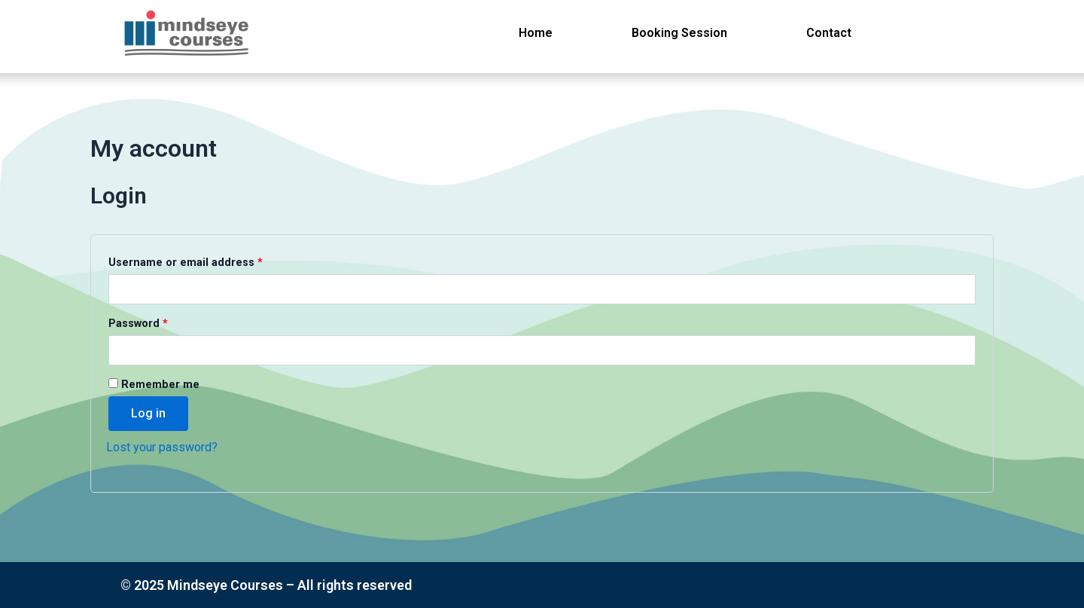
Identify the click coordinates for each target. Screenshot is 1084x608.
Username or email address (209, 260)
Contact (828, 33)
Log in (148, 413)
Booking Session (679, 33)
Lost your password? (162, 447)
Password (162, 321)
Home (536, 33)
